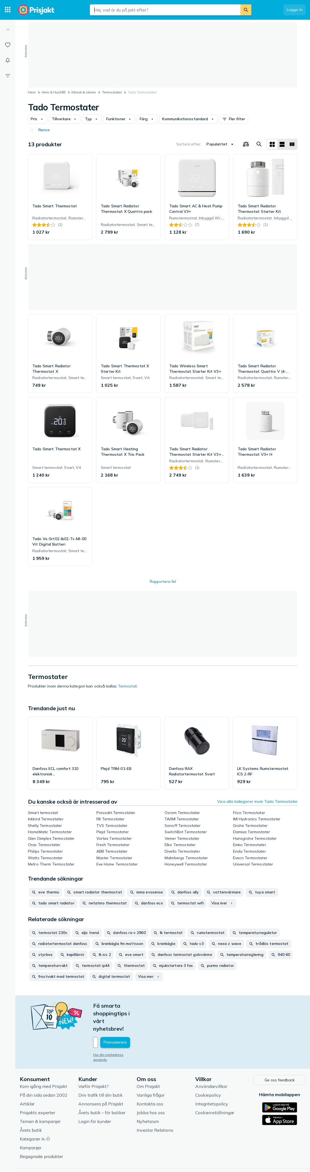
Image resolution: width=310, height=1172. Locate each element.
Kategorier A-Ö (35, 1115)
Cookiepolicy (208, 1071)
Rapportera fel (163, 581)
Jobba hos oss (151, 1089)
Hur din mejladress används (115, 1032)
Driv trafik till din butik (100, 1071)
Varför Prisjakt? (93, 1062)
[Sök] (245, 9)
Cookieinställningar (214, 1089)
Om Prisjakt (148, 1062)
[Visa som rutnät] (272, 144)
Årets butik (31, 1106)
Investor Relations (155, 1106)
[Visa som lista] (282, 144)
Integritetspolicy (211, 1080)
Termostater (112, 92)
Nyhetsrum (148, 1098)
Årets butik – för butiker (101, 1089)
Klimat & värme (83, 92)
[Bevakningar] (7, 60)
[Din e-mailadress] (129, 1019)
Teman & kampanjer (40, 1098)
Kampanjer (30, 1124)
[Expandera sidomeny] (7, 29)
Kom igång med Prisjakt (43, 1062)
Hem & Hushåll (53, 92)
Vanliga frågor (151, 1071)
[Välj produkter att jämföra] (245, 144)
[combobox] (165, 9)
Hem (32, 92)
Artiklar (27, 1080)
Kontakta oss (150, 1080)
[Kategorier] (7, 10)
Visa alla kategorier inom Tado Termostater (257, 801)
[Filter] (7, 75)
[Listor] (7, 44)
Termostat (127, 686)
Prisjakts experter (37, 1089)
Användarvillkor (211, 1062)
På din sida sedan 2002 (43, 1071)
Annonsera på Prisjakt (100, 1080)
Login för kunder (94, 1098)
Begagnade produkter (41, 1133)
